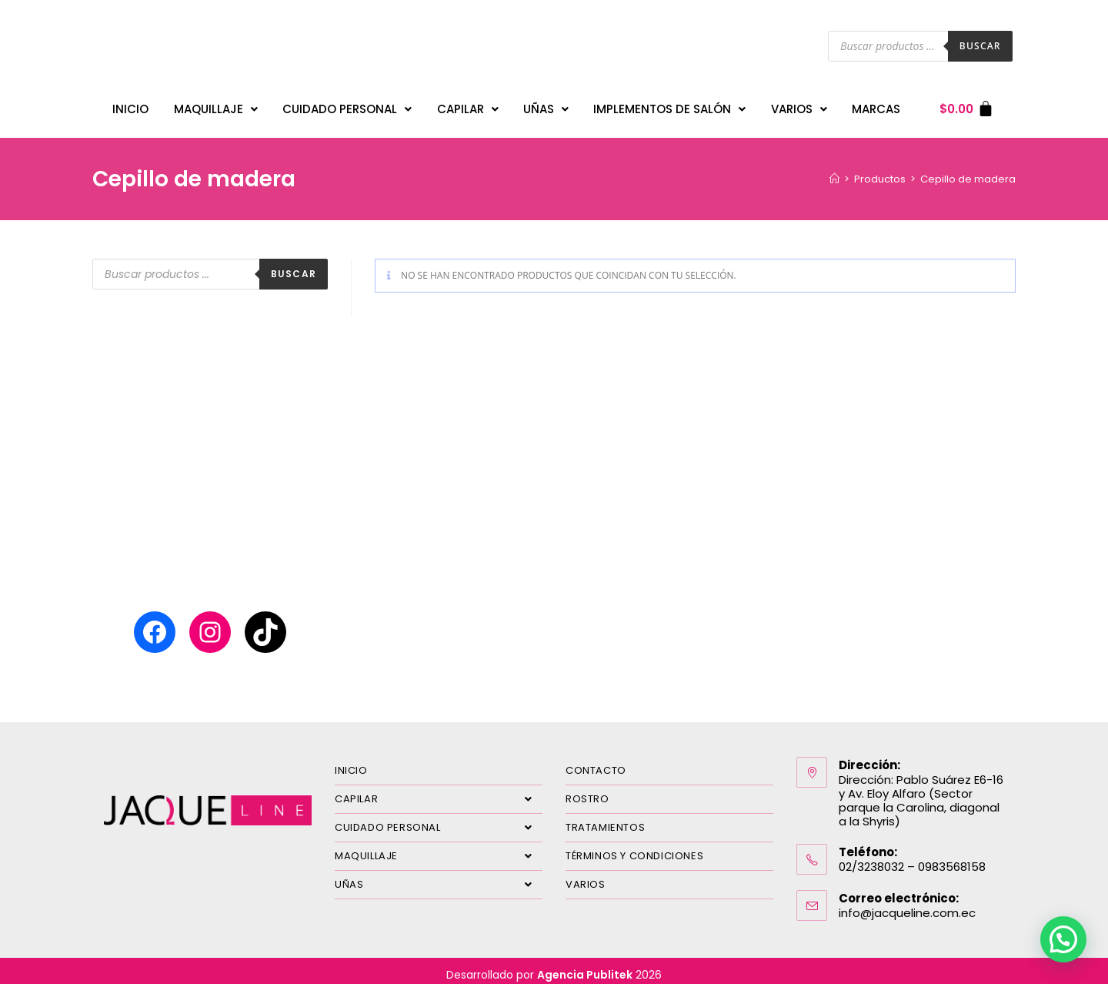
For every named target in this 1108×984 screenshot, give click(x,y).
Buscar (980, 45)
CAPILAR (468, 105)
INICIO (130, 105)
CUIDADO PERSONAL (347, 105)
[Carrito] (967, 105)
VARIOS (799, 105)
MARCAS (876, 105)
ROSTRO (587, 791)
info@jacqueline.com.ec (907, 905)
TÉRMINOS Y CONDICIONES (634, 848)
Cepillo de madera (968, 171)
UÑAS (546, 105)
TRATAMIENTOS (605, 819)
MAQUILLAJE (216, 105)
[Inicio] (834, 171)
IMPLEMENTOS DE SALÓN (669, 105)
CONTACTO (596, 762)
